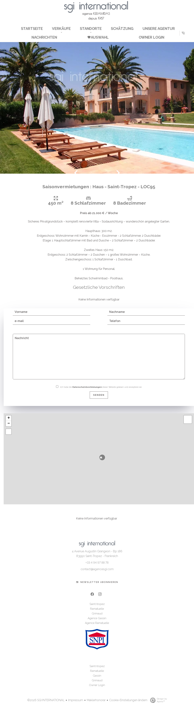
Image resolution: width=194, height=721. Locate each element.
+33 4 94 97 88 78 (97, 567)
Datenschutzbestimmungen (87, 392)
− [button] (8, 428)
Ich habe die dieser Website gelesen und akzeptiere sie (101, 392)
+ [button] (8, 423)
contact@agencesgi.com (97, 574)
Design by (157, 705)
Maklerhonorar (96, 705)
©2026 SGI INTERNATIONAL (46, 705)
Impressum (75, 705)
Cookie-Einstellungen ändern (128, 705)
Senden (98, 399)
